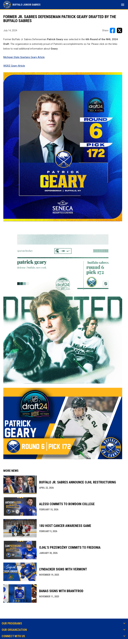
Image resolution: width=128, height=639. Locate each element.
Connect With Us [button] (13, 636)
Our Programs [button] (12, 623)
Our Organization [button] (14, 629)
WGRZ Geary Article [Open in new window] (14, 65)
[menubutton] (123, 5)
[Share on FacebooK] (112, 30)
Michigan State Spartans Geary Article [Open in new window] (24, 57)
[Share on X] (119, 30)
